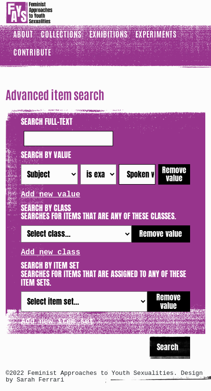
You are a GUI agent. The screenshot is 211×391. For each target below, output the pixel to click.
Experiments (156, 33)
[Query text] (137, 174)
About (23, 33)
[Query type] (98, 174)
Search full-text (46, 122)
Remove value (174, 174)
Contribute (32, 51)
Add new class (50, 252)
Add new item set (57, 321)
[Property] (49, 174)
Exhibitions (108, 33)
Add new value (50, 194)
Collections (61, 33)
